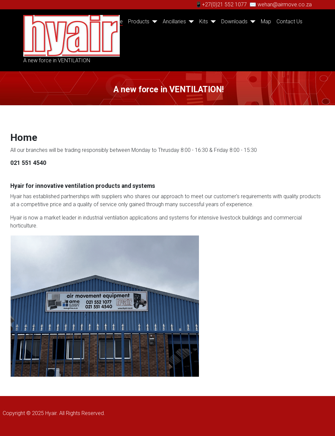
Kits (203, 21)
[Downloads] (251, 22)
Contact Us (289, 21)
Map (266, 21)
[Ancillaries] (190, 22)
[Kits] (212, 22)
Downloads (234, 21)
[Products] (153, 22)
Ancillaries (174, 21)
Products (138, 21)
